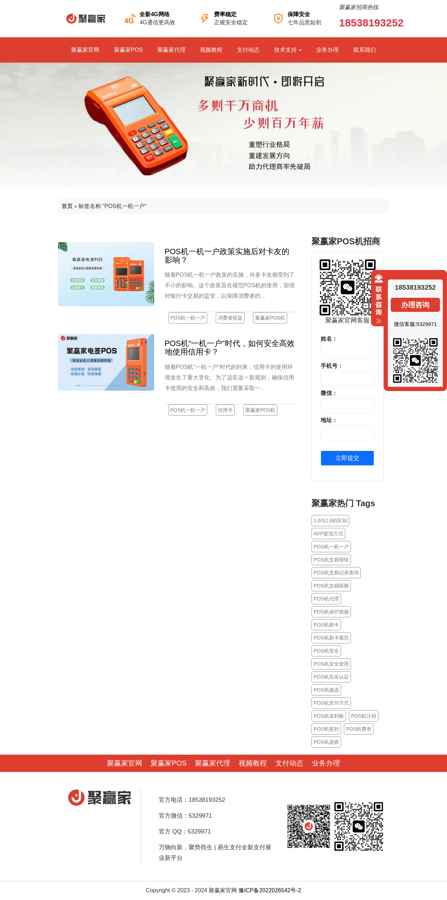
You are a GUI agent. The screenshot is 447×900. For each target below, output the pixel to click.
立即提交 (347, 458)
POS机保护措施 (331, 612)
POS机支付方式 (331, 703)
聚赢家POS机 (270, 318)
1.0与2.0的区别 (330, 520)
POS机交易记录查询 (336, 572)
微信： (329, 393)
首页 (67, 206)
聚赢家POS (128, 50)
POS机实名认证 (331, 677)
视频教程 (211, 50)
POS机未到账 (329, 716)
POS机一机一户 (188, 318)
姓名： (329, 339)
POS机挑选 (326, 690)
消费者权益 (230, 318)
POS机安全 (326, 651)
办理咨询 (415, 305)
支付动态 (248, 50)
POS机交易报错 (331, 559)
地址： (329, 420)
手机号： (332, 366)
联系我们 (364, 50)
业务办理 (327, 50)
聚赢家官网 (85, 50)
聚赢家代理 (171, 50)
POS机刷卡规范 (331, 638)
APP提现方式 (328, 533)
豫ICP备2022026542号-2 (270, 890)
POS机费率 (358, 729)
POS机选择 (326, 742)
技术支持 (288, 50)
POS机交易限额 (331, 586)
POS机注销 (363, 716)
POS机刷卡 (326, 625)
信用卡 (225, 410)
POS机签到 (326, 729)
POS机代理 (326, 599)
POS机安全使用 (331, 664)
